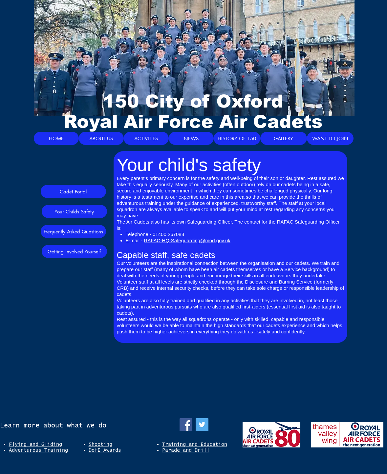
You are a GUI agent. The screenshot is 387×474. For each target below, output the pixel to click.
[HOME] (56, 138)
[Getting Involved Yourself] (74, 251)
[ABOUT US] (101, 138)
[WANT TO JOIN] (330, 138)
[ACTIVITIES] (146, 138)
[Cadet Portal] (73, 191)
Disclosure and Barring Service (278, 282)
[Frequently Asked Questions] (73, 231)
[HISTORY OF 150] (237, 138)
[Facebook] (186, 424)
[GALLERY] (283, 138)
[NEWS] (191, 138)
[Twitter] (202, 424)
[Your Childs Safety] (74, 211)
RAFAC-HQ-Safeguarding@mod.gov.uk (187, 240)
